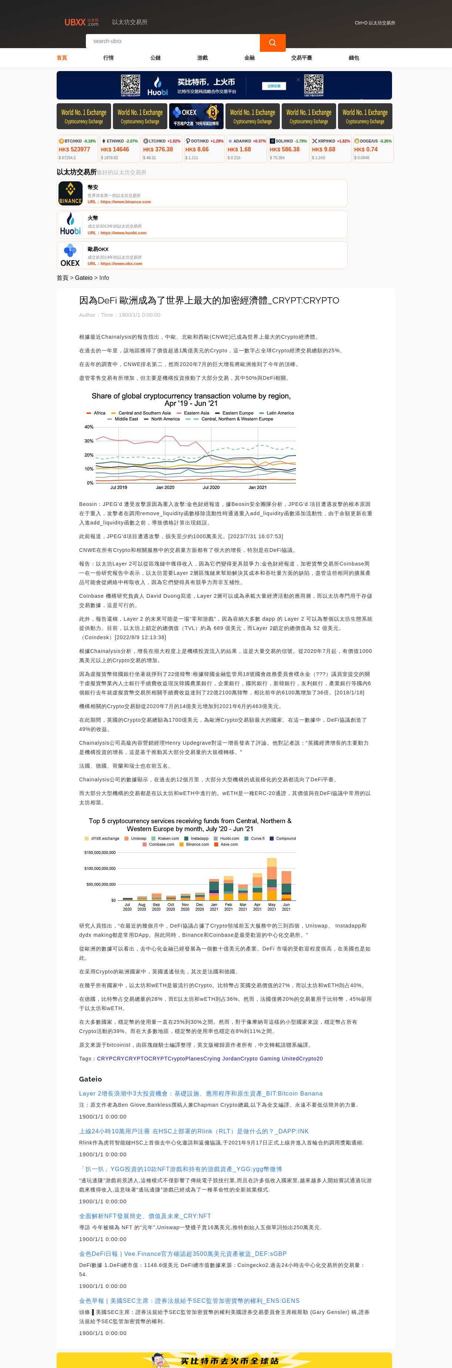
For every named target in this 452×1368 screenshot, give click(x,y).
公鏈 (155, 54)
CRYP (105, 999)
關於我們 (175, 1324)
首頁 (62, 54)
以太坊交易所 (180, 1359)
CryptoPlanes (185, 999)
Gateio (84, 218)
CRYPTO (136, 999)
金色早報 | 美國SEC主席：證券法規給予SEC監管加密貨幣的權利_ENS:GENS (189, 1241)
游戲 (202, 54)
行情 (108, 54)
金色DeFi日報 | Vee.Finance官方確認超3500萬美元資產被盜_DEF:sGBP (183, 1194)
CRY (119, 999)
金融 (249, 54)
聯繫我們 (139, 1324)
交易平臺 (301, 54)
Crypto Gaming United (269, 999)
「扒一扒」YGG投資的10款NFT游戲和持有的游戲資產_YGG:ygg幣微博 (180, 1109)
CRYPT (158, 999)
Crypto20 (311, 999)
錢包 (354, 54)
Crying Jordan (221, 999)
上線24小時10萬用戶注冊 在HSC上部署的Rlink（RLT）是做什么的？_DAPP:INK (194, 1071)
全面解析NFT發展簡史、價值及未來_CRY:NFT (145, 1156)
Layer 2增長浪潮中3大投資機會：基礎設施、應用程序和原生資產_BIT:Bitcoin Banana (201, 1033)
